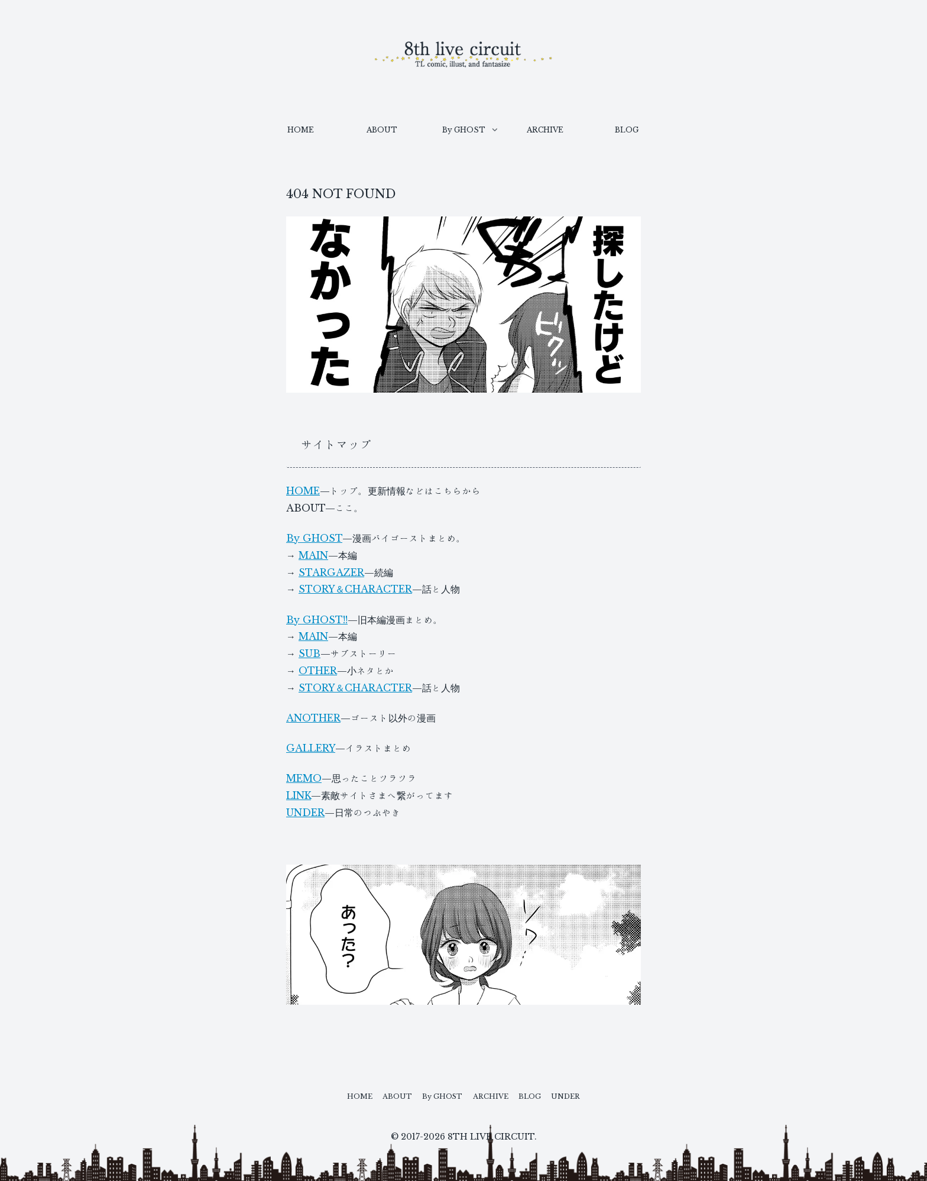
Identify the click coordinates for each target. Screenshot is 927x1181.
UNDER (305, 812)
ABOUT (385, 1094)
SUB (309, 653)
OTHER (318, 671)
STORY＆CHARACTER (355, 589)
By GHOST (314, 538)
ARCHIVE (495, 1094)
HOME (303, 491)
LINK (298, 795)
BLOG (542, 1094)
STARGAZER (331, 572)
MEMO (304, 778)
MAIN (313, 555)
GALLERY (310, 748)
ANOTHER (313, 718)
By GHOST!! (317, 620)
